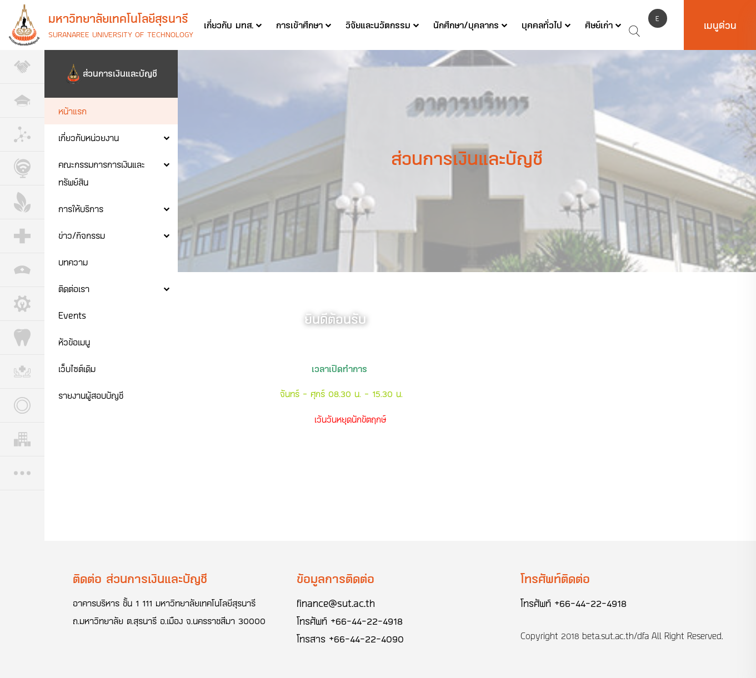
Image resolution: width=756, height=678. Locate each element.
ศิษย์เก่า (599, 25)
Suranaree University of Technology (120, 34)
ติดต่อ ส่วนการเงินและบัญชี (140, 578)
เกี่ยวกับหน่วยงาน (88, 137)
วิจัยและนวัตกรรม (378, 25)
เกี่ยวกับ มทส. (228, 25)
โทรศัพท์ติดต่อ (555, 578)
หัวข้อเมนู (74, 342)
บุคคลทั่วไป (542, 25)
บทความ (73, 262)
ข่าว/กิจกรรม (81, 235)
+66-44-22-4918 (367, 620)
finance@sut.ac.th (336, 603)
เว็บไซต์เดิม (77, 368)
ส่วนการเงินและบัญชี (120, 73)
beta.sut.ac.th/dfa (615, 635)
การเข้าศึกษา (299, 25)
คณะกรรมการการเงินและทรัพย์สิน (101, 173)
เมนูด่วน (720, 25)
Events (72, 315)
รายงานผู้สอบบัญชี (90, 395)
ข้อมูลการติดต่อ (335, 578)
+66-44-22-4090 (366, 638)
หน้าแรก (72, 111)
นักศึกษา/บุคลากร (466, 25)
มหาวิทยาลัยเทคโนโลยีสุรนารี (118, 18)
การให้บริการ (80, 208)
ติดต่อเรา (73, 288)
